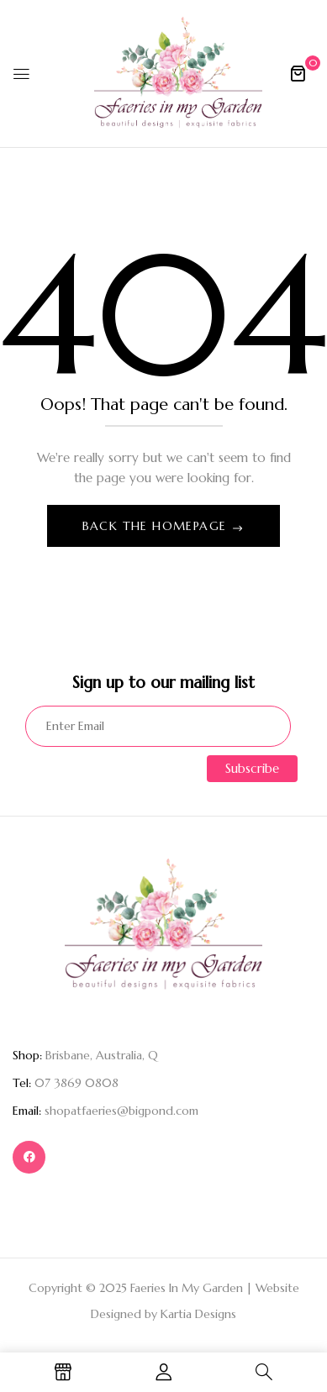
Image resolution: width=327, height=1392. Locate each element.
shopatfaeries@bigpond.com (121, 1110)
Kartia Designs (198, 1313)
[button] (297, 73)
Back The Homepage (156, 525)
